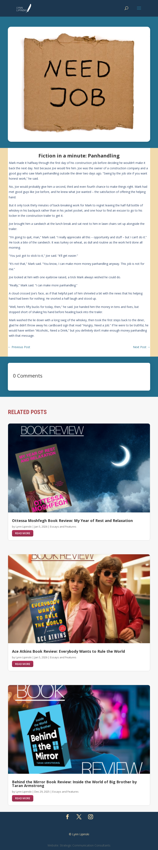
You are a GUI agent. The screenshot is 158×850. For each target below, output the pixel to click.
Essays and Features (63, 526)
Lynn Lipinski (24, 526)
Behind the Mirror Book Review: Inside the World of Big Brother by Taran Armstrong (74, 783)
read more (22, 533)
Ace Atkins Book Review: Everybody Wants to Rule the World (68, 651)
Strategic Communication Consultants (85, 845)
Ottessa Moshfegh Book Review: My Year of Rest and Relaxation (72, 520)
